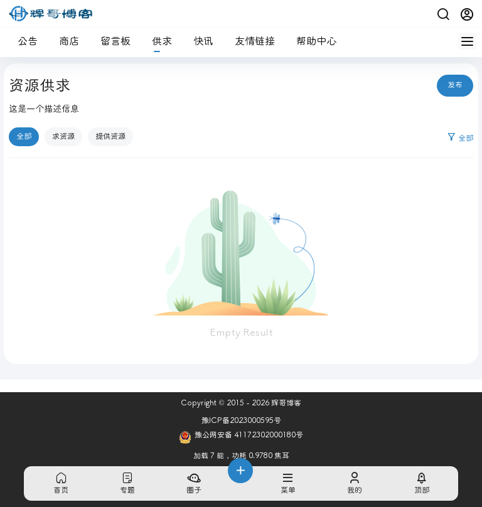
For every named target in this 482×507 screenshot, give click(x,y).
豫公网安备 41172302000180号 (241, 437)
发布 (455, 85)
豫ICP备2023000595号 (241, 421)
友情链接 (250, 41)
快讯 (198, 41)
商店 (64, 41)
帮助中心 (311, 41)
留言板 (110, 41)
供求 (157, 41)
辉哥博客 (285, 403)
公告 (23, 41)
